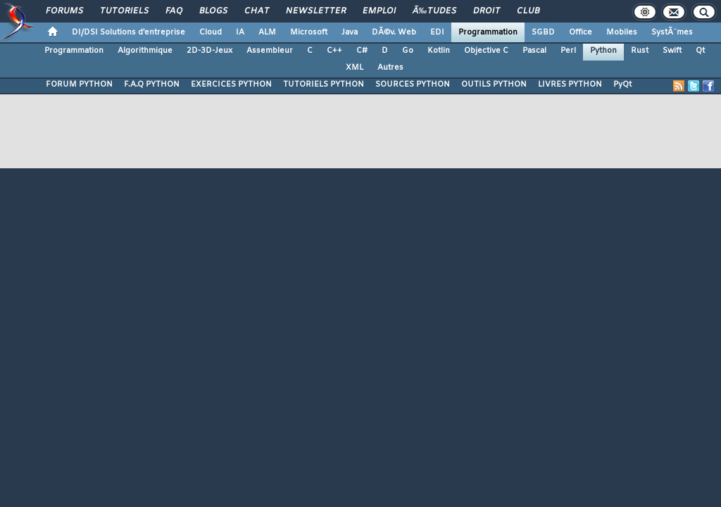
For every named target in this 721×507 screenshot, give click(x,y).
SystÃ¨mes (672, 32)
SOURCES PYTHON (412, 84)
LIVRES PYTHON (570, 84)
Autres (390, 68)
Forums (64, 11)
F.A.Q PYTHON (152, 84)
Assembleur (269, 51)
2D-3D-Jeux (209, 51)
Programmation (488, 32)
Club (528, 11)
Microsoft (308, 32)
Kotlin (438, 51)
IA (240, 32)
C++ (334, 51)
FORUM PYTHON (79, 84)
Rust (639, 51)
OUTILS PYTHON (494, 84)
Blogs (213, 11)
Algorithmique (145, 51)
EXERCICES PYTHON (231, 84)
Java (349, 32)
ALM (267, 32)
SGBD (543, 32)
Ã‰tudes (434, 11)
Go (407, 51)
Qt (700, 51)
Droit (486, 11)
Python (603, 51)
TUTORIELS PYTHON (323, 84)
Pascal (534, 51)
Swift (672, 51)
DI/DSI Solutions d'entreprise (128, 32)
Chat (256, 11)
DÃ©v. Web (394, 32)
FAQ (174, 11)
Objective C (486, 51)
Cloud (210, 32)
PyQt (622, 84)
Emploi (379, 11)
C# (362, 51)
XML (354, 68)
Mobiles (621, 32)
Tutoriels (124, 11)
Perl (568, 51)
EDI (437, 32)
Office (580, 32)
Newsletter (315, 11)
